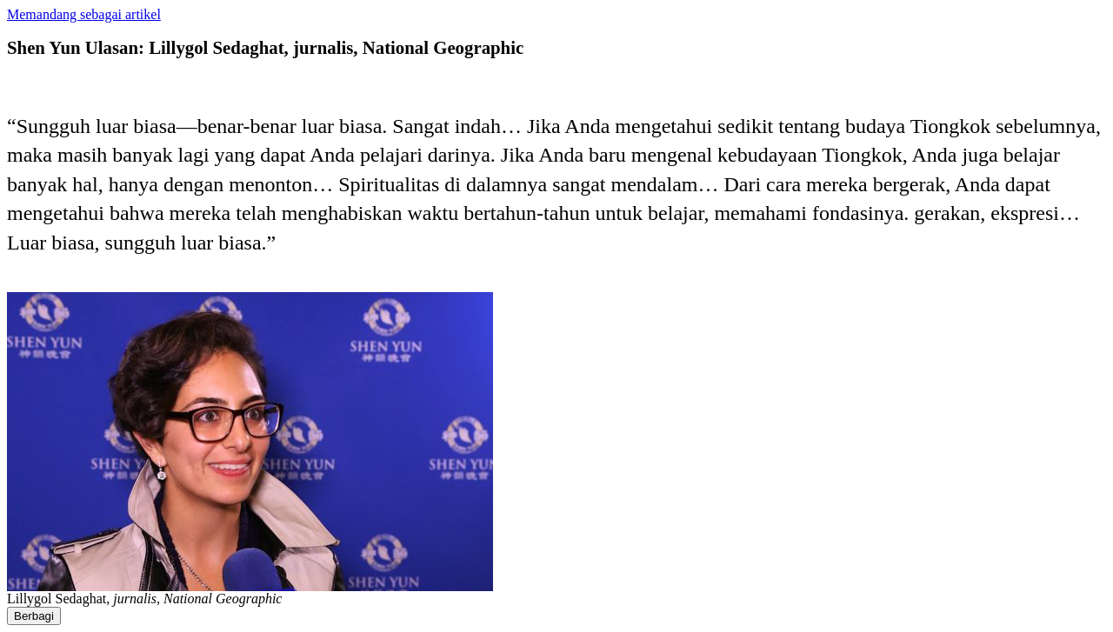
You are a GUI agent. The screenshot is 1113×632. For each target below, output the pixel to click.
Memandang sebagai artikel (84, 14)
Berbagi (34, 615)
